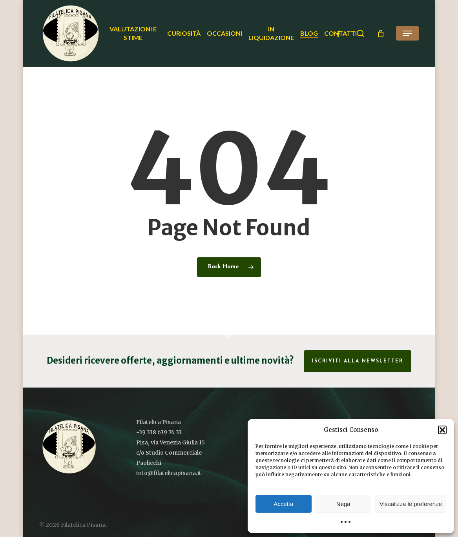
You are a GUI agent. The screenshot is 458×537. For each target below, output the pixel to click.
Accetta (283, 504)
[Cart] (380, 33)
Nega (343, 504)
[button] (442, 430)
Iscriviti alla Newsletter (357, 361)
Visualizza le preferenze (411, 504)
